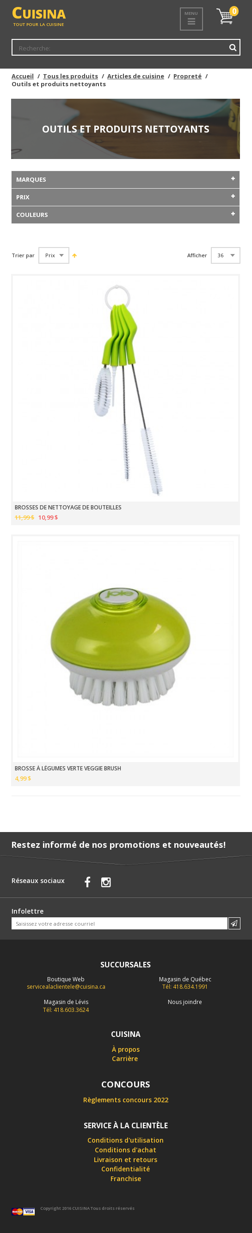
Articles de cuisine (135, 76)
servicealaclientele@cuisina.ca (66, 987)
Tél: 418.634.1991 (185, 983)
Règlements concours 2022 (125, 1099)
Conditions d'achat (125, 1149)
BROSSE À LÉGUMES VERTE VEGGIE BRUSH (68, 768)
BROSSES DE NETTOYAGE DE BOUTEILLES (68, 507)
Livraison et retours (125, 1159)
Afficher (197, 255)
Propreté (187, 76)
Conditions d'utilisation (125, 1140)
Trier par (23, 255)
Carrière (125, 1058)
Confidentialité (125, 1168)
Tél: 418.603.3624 (66, 1006)
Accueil (23, 76)
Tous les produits (70, 76)
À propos (126, 1049)
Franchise (126, 1178)
